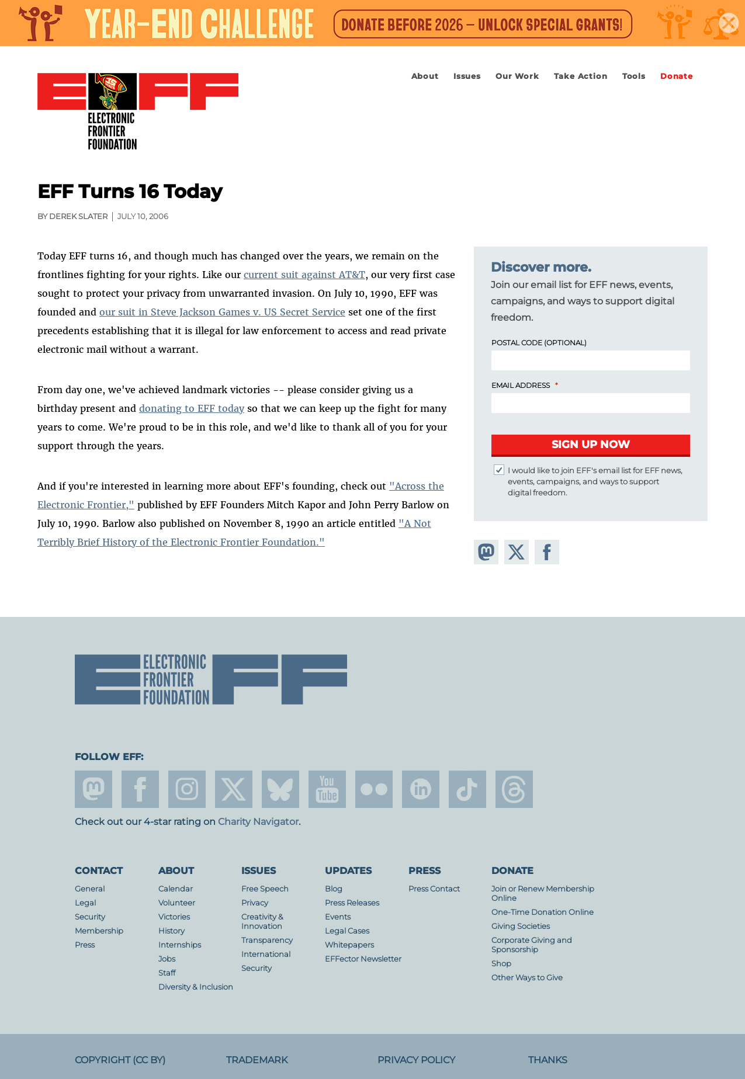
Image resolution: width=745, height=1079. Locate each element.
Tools (634, 76)
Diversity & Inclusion (195, 987)
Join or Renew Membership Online (542, 893)
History (171, 931)
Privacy (254, 902)
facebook (140, 789)
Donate (676, 76)
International (265, 954)
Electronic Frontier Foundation (137, 112)
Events (338, 917)
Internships (179, 945)
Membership (99, 931)
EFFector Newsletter (363, 959)
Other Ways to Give (527, 977)
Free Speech (265, 888)
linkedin (420, 789)
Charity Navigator (258, 821)
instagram (187, 789)
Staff (166, 973)
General (90, 888)
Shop (501, 963)
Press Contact (434, 888)
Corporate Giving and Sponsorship (531, 945)
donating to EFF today (191, 408)
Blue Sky (280, 789)
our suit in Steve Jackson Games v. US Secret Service (222, 312)
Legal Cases (347, 931)
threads (514, 789)
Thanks (547, 1060)
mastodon (93, 789)
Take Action (581, 76)
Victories (174, 917)
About (425, 76)
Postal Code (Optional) (539, 342)
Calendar (175, 888)
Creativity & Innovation (262, 922)
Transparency (267, 940)
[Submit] (590, 446)
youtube (327, 789)
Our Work (517, 76)
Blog (333, 888)
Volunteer (176, 902)
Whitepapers (349, 945)
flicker (374, 789)
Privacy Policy (416, 1060)
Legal (85, 902)
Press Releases (352, 902)
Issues (467, 76)
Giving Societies (520, 926)
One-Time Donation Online (542, 912)
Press (85, 945)
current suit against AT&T (304, 274)
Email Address (520, 385)
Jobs (166, 959)
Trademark (256, 1060)
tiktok (467, 789)
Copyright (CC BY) (120, 1060)
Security (90, 917)
